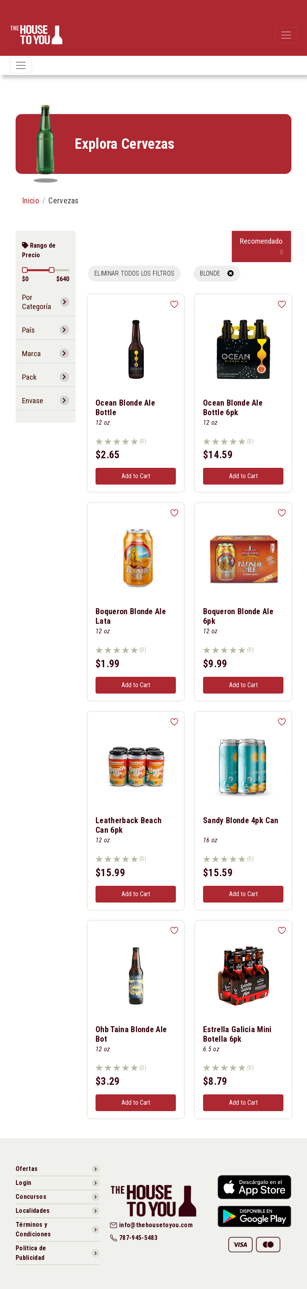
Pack (29, 377)
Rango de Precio (39, 250)
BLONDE (217, 273)
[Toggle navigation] (286, 35)
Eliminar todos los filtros (134, 273)
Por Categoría (36, 302)
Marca (31, 353)
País (28, 330)
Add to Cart (136, 476)
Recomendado (261, 241)
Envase (32, 400)
